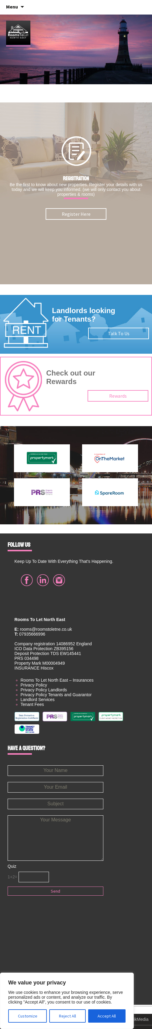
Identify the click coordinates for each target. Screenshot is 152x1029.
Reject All (67, 1016)
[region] (67, 1001)
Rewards (118, 396)
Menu (12, 7)
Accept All (107, 1016)
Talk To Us (119, 333)
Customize (27, 1016)
